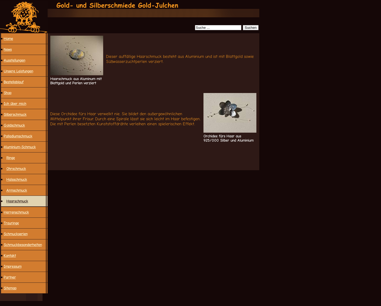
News (8, 49)
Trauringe (11, 223)
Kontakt (10, 255)
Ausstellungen (14, 60)
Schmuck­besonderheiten (23, 245)
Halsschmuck (16, 179)
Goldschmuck (14, 125)
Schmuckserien (16, 234)
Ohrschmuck (16, 168)
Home (8, 38)
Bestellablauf (14, 82)
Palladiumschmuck (18, 136)
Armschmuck (16, 190)
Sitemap (10, 288)
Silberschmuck (15, 114)
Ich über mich (15, 103)
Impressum (12, 266)
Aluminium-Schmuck (20, 147)
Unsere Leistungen (18, 71)
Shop (7, 93)
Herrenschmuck (16, 212)
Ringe (10, 158)
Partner (10, 277)
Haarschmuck (17, 201)
